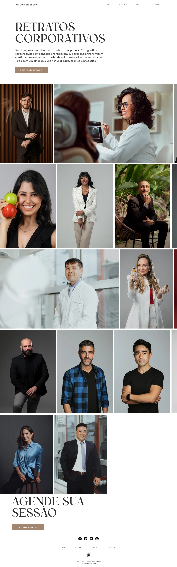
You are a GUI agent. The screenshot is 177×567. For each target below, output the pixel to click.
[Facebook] (80, 538)
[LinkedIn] (91, 538)
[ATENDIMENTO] (28, 527)
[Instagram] (97, 538)
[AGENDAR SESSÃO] (31, 70)
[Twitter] (85, 538)
